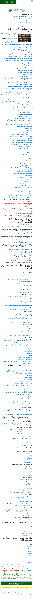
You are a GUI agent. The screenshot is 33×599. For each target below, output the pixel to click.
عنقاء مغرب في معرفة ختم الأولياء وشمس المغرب (18, 58)
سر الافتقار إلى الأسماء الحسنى (26, 535)
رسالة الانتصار (28, 175)
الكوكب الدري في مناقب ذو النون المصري (20, 195)
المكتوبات (29, 353)
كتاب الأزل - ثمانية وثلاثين (25, 110)
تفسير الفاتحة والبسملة (25, 97)
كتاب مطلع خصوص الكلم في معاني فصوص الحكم (18, 305)
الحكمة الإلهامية (29, 570)
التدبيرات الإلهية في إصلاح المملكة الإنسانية (20, 56)
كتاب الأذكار (29, 441)
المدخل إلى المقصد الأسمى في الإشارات (20, 167)
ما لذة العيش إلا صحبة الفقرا (24, 171)
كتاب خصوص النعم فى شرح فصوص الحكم (20, 309)
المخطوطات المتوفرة (13, 36)
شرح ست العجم (27, 46)
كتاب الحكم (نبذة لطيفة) (25, 185)
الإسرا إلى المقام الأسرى (25, 72)
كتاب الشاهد (29, 150)
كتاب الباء (29, 130)
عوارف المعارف (27, 454)
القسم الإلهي (28, 156)
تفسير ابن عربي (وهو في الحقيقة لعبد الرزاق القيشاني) (17, 102)
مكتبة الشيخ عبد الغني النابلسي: (17, 392)
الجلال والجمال (28, 169)
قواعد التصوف (28, 471)
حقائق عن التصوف (27, 445)
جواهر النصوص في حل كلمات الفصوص (21, 394)
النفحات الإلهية (28, 351)
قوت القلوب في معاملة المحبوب (23, 434)
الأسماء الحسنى (28, 347)
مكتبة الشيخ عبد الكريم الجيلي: (18, 370)
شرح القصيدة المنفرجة (25, 501)
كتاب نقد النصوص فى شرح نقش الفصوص (20, 322)
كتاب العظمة (28, 128)
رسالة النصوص (28, 349)
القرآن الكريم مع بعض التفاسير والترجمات (20, 16)
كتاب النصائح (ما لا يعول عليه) (24, 183)
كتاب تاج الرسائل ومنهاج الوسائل (23, 84)
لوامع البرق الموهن (27, 379)
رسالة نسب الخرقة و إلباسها (24, 106)
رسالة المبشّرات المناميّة (25, 146)
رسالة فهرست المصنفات (25, 114)
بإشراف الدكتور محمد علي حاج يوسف (16, 594)
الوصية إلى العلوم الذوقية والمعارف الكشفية (20, 86)
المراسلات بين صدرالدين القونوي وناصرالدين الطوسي (17, 361)
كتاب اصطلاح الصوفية (26, 76)
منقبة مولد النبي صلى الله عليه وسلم (22, 142)
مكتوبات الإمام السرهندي (25, 449)
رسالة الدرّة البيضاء (27, 64)
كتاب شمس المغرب (26, 515)
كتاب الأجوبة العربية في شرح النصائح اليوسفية (19, 197)
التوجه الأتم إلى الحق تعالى (24, 359)
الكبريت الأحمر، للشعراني (25, 233)
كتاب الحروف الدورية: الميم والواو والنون (20, 134)
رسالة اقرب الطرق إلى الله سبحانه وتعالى (20, 492)
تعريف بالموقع (29, 592)
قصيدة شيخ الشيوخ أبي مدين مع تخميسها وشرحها (18, 510)
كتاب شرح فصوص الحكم (25, 292)
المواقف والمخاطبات (26, 466)
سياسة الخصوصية (22, 592)
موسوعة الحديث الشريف (25, 18)
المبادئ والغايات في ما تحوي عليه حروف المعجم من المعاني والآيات (19, 564)
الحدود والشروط (16, 592)
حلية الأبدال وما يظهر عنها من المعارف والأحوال (19, 124)
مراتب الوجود (28, 375)
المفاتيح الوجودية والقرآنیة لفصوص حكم (21, 335)
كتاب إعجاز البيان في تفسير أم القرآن (21, 343)
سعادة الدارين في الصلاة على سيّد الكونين (20, 429)
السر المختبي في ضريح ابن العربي (22, 401)
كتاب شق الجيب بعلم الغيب (24, 206)
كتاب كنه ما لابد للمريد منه (25, 70)
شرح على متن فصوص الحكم (24, 283)
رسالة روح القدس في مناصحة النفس (22, 104)
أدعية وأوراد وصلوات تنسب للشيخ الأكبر (21, 144)
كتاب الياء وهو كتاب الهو (25, 132)
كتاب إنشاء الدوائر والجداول (24, 68)
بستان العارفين (28, 484)
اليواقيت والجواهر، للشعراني (24, 224)
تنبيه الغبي (30, 542)
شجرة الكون (30, 566)
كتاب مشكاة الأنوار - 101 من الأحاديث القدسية (19, 48)
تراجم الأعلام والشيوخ (26, 24)
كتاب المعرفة (28, 181)
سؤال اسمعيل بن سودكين (25, 177)
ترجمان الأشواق (27, 52)
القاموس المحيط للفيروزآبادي (24, 27)
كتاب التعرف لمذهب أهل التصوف (23, 479)
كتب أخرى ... (26, 368)
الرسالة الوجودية (27, 201)
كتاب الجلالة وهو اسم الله (10, 42)
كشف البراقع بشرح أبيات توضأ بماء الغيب (20, 189)
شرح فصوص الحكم (27, 288)
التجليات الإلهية (28, 50)
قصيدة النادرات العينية (26, 381)
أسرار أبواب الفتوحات (26, 112)
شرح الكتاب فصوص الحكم (25, 301)
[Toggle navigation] (32, 1)
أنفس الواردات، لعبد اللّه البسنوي (23, 242)
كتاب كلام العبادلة (27, 66)
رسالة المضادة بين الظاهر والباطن (22, 173)
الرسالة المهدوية (27, 363)
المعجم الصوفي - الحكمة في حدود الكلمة (20, 260)
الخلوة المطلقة (29, 553)
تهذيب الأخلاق (29, 548)
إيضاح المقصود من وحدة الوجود (23, 505)
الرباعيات (29, 488)
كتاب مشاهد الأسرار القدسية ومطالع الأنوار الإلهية (18, 44)
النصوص (30, 528)
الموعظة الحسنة (29, 560)
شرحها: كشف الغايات (17, 50)
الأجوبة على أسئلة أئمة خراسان (23, 213)
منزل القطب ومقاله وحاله (25, 163)
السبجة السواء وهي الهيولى (27, 533)
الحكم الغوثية (28, 458)
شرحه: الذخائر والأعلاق (16, 52)
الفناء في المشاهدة (27, 154)
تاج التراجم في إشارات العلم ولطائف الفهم (20, 82)
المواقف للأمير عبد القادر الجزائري (22, 255)
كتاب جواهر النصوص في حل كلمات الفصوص (19, 296)
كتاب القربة (29, 161)
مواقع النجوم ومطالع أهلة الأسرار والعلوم (20, 54)
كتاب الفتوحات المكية (26, 20)
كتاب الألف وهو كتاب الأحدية (24, 126)
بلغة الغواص (30, 562)
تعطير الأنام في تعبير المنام (24, 396)
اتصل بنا (10, 592)
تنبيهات (31, 544)
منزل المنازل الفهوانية (26, 165)
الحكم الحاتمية (28, 152)
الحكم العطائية (28, 462)
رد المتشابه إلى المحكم (28, 557)
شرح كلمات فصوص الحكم (25, 331)
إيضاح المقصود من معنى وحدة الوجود (21, 403)
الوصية (30, 355)
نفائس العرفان (29, 551)
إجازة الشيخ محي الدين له (25, 357)
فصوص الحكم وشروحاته (25, 22)
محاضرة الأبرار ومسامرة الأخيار (23, 118)
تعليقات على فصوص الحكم (24, 326)
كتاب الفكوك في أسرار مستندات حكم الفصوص (19, 345)
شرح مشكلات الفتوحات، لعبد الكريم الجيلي (20, 249)
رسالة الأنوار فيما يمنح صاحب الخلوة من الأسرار (18, 120)
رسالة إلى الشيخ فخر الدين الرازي (22, 140)
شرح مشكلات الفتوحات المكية (23, 383)
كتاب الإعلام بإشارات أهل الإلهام (23, 187)
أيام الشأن (29, 159)
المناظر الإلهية (28, 377)
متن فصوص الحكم (27, 270)
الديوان (30, 405)
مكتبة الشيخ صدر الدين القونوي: (17, 340)
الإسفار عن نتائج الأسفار (25, 148)
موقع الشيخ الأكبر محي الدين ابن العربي (8, 2)
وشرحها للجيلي (27, 122)
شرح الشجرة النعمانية (26, 365)
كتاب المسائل (28, 179)
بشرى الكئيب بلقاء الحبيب (25, 398)
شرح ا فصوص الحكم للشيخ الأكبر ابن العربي (20, 318)
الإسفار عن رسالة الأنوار (27, 531)
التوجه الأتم (30, 555)
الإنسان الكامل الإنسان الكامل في (23, 373)
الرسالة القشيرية (27, 436)
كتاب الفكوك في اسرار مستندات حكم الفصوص (19, 279)
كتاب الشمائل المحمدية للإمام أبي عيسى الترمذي (18, 414)
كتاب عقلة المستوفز (26, 74)
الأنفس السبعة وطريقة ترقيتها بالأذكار (21, 497)
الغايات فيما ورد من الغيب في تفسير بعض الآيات (18, 99)
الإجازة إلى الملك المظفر (25, 116)
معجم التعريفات (27, 475)
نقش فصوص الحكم (26, 275)
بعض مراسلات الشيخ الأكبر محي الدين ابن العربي (18, 92)
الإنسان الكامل (29, 546)
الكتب (31, 526)
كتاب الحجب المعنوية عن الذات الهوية (21, 108)
